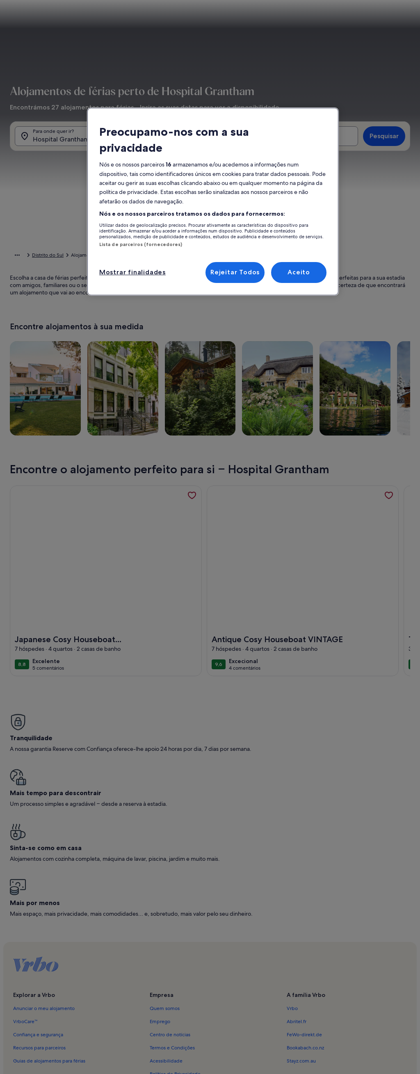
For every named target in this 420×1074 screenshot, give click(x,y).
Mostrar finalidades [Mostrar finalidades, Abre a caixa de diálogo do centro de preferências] (132, 272)
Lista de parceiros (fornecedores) (141, 244)
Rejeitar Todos (235, 272)
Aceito (299, 272)
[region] (213, 201)
